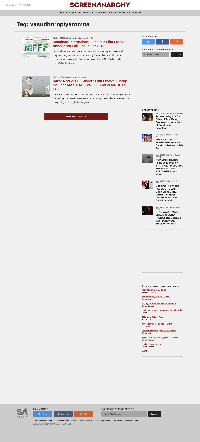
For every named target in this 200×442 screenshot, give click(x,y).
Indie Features (84, 13)
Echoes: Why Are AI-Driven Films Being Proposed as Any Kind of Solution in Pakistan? (169, 122)
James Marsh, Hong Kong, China (157, 324)
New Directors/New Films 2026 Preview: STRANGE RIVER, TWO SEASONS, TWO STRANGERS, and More (169, 167)
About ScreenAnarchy (42, 421)
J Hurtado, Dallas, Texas (153, 317)
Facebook (63, 414)
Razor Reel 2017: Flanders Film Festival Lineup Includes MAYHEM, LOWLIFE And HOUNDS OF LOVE (90, 85)
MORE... (145, 351)
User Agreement (103, 421)
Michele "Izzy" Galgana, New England (159, 331)
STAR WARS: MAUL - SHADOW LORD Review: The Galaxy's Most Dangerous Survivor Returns (168, 218)
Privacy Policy (86, 421)
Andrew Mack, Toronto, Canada (156, 297)
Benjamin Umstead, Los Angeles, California (162, 310)
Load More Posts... (76, 116)
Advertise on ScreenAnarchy (126, 421)
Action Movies (101, 13)
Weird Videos (135, 13)
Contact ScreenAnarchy (66, 421)
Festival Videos (118, 13)
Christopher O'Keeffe (84, 38)
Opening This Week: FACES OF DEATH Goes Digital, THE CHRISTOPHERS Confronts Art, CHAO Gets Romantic (168, 193)
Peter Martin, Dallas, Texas (154, 290)
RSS (83, 414)
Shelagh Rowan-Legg (151, 344)
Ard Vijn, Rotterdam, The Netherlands (159, 303)
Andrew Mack (80, 77)
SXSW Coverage (66, 13)
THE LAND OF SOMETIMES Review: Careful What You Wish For (169, 144)
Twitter (42, 414)
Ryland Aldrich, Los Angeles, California (160, 337)
